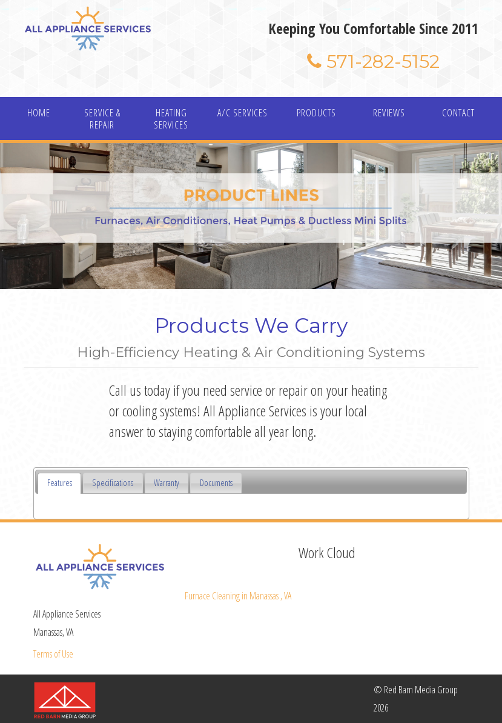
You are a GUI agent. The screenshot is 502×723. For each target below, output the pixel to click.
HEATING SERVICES (171, 119)
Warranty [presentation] (166, 482)
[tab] (59, 483)
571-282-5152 (373, 61)
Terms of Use (53, 654)
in (238, 595)
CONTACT (458, 112)
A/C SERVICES (242, 112)
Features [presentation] (59, 482)
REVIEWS (389, 112)
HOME (38, 112)
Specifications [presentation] (112, 482)
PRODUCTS (316, 112)
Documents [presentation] (216, 482)
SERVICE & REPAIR (102, 119)
